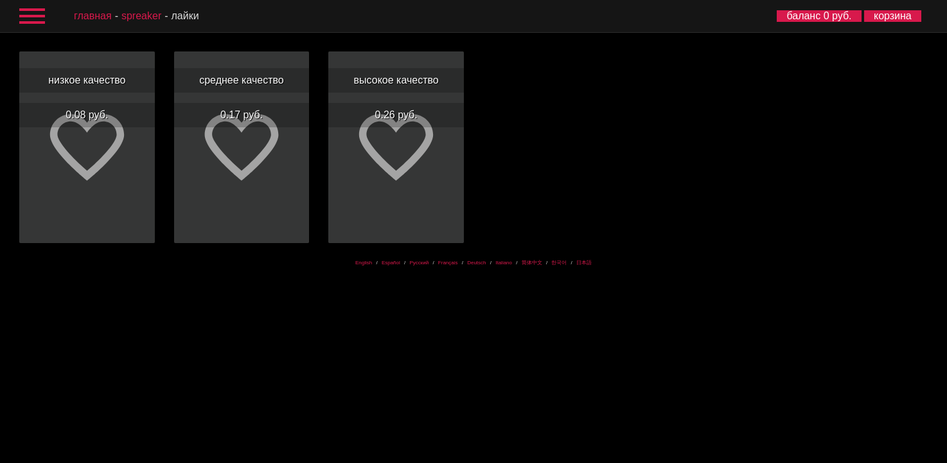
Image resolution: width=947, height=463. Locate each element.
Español (391, 263)
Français (448, 263)
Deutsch (476, 263)
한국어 (559, 263)
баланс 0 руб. (818, 15)
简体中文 (532, 263)
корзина (893, 15)
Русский (419, 263)
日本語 (584, 263)
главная (93, 15)
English (363, 263)
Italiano (503, 263)
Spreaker (141, 15)
